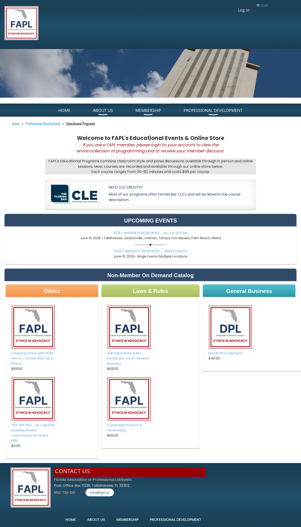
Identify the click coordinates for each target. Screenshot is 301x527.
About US (96, 519)
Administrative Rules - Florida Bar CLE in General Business (128, 358)
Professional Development (43, 123)
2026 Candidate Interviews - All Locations (150, 232)
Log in (244, 10)
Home (16, 123)
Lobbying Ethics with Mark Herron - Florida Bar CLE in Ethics (32, 358)
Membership (127, 519)
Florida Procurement (225, 353)
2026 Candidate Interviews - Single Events (150, 251)
